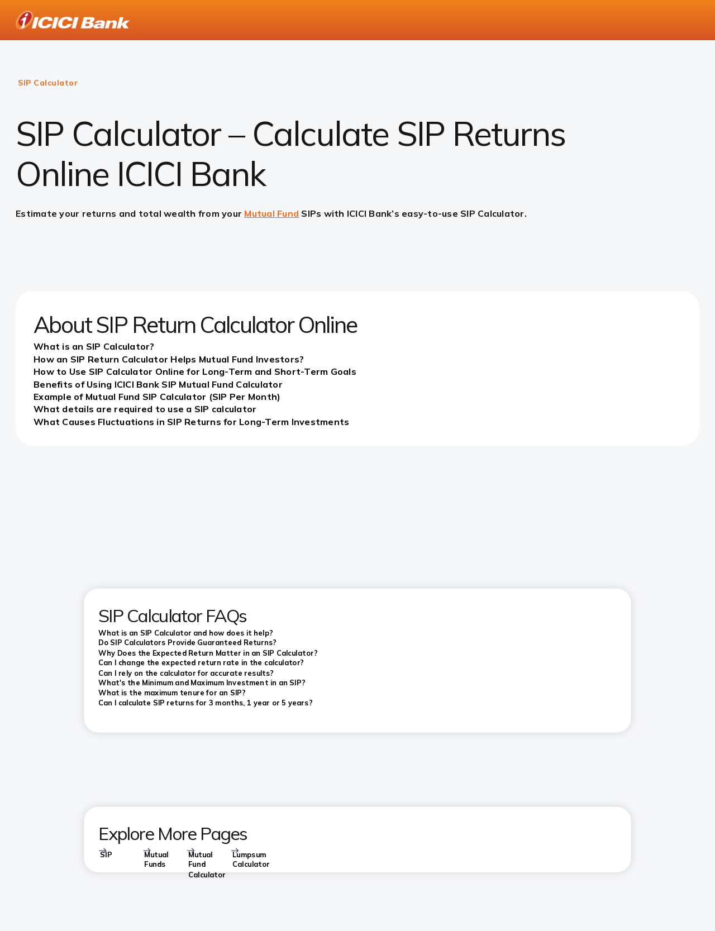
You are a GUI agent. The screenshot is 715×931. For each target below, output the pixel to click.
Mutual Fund (271, 213)
